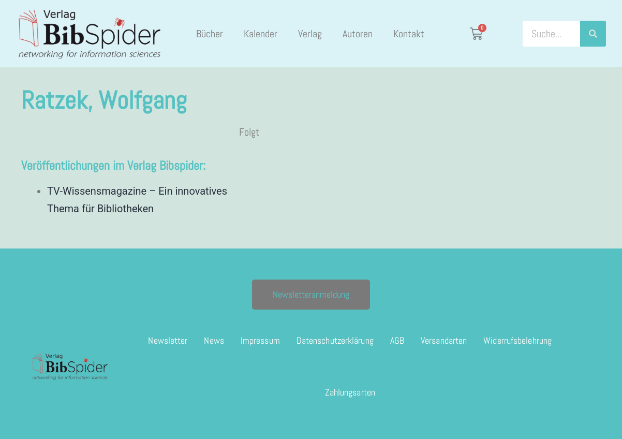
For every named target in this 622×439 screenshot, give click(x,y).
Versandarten (444, 340)
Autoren (358, 33)
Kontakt (408, 33)
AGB (397, 340)
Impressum (260, 340)
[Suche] (593, 34)
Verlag (310, 33)
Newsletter (167, 340)
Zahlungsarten (350, 392)
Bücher (209, 33)
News (214, 340)
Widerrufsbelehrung (517, 340)
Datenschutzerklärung (335, 340)
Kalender (260, 33)
